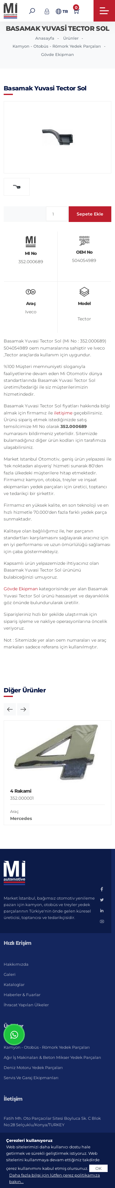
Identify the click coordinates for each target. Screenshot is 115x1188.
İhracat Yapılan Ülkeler (26, 1004)
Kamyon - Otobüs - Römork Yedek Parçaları (57, 46)
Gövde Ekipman (57, 54)
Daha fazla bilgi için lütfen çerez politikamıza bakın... (54, 1178)
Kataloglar (14, 984)
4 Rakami (20, 791)
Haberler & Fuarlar (22, 994)
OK (98, 1168)
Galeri (10, 974)
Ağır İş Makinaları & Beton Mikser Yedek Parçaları (52, 1057)
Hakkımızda (16, 964)
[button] (10, 709)
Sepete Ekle (90, 214)
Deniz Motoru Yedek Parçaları (33, 1067)
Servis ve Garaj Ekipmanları (31, 1077)
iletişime (63, 413)
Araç (14, 811)
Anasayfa (44, 38)
